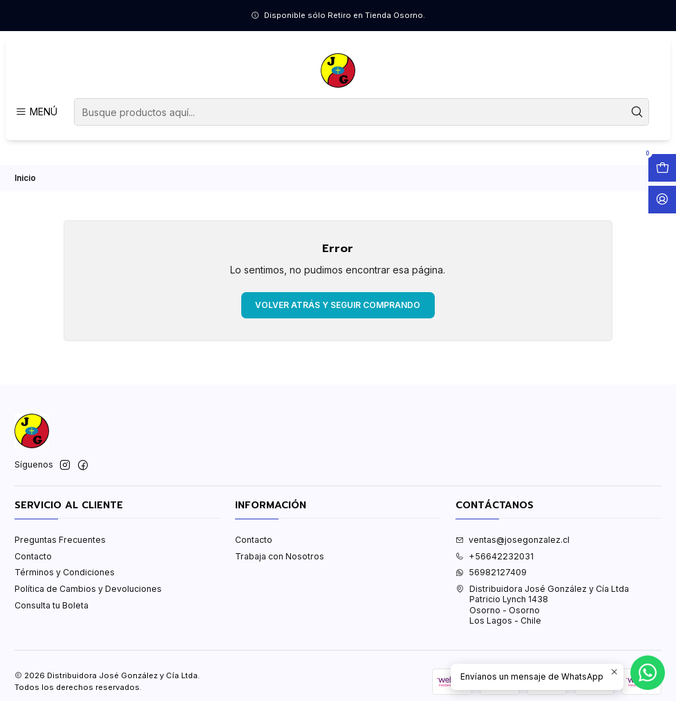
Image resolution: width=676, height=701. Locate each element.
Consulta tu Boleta (51, 605)
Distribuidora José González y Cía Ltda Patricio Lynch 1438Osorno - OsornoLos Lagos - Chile (542, 605)
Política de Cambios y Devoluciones (88, 589)
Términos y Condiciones (65, 572)
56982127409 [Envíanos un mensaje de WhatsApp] (491, 572)
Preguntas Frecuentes (60, 540)
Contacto (33, 556)
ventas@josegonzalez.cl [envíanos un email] (513, 540)
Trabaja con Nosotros (279, 556)
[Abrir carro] (662, 168)
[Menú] (35, 112)
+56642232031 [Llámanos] (495, 556)
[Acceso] (662, 199)
